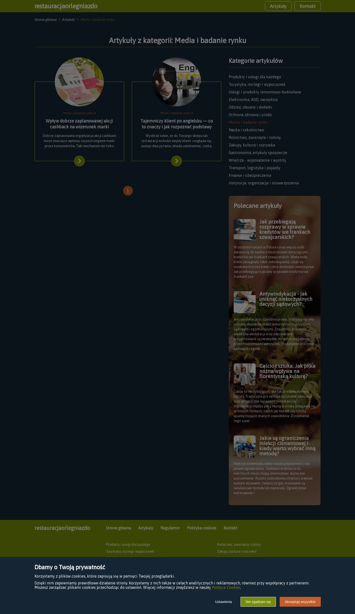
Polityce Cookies (226, 587)
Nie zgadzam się (258, 602)
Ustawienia (223, 602)
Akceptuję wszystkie (300, 602)
